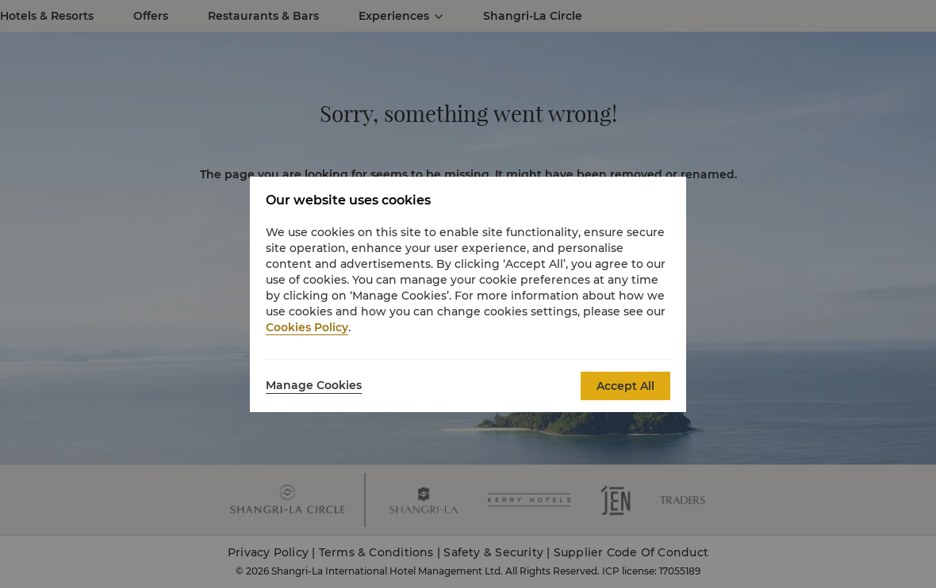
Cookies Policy (307, 327)
